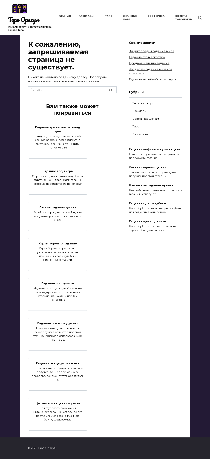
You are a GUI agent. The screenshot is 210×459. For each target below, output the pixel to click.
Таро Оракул (23, 19)
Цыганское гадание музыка (58, 403)
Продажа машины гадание (149, 63)
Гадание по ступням (57, 283)
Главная (65, 16)
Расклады (86, 16)
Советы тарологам (146, 118)
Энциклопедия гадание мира (151, 51)
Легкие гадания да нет (57, 207)
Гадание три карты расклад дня (57, 129)
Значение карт (143, 103)
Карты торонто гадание (58, 243)
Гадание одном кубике (147, 203)
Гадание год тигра (58, 171)
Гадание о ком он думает (57, 323)
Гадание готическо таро (147, 57)
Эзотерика (156, 16)
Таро (109, 16)
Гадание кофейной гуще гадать (153, 79)
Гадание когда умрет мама (57, 363)
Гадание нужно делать (147, 221)
